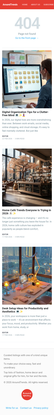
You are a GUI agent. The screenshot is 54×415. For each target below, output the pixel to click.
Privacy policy (41, 408)
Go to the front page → (27, 38)
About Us (35, 4)
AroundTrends (10, 4)
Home (25, 4)
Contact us (26, 408)
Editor (5, 136)
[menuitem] (24, 4)
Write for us (12, 408)
